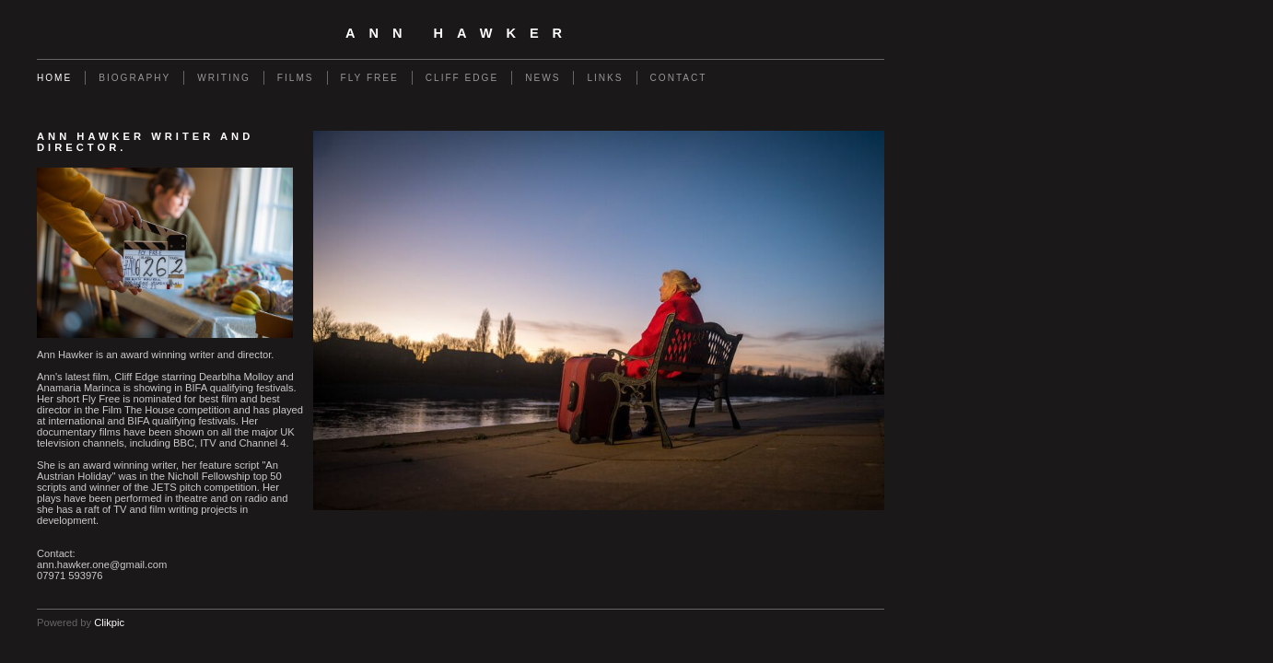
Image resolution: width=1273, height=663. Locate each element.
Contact (678, 78)
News (542, 78)
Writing (224, 78)
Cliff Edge (462, 78)
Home (54, 78)
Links (605, 78)
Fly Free (370, 78)
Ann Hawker (460, 33)
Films (295, 78)
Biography (134, 78)
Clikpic (109, 622)
